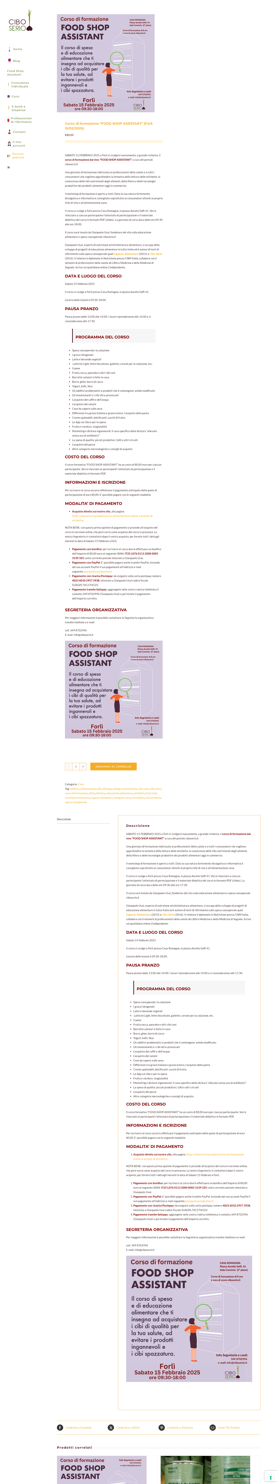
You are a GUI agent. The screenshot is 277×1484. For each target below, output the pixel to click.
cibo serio (155, 788)
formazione (83, 797)
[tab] (83, 819)
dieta (92, 793)
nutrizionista (153, 797)
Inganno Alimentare (126, 253)
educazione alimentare (119, 793)
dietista (100, 793)
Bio (100, 788)
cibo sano (143, 788)
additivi (74, 788)
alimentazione (88, 788)
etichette (139, 793)
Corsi (81, 784)
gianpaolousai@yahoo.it (98, 571)
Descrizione (64, 819)
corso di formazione (76, 793)
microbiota (138, 797)
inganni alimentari (102, 797)
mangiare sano (122, 797)
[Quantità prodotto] (75, 766)
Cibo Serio (156, 253)
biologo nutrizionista (125, 788)
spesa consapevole (76, 802)
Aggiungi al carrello (114, 766)
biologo (107, 788)
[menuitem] (20, 167)
